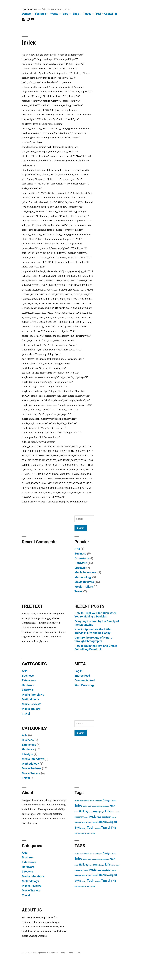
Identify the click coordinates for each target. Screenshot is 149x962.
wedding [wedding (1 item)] (80, 833)
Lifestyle (80, 567)
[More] (116, 14)
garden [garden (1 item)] (85, 806)
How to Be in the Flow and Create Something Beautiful (95, 647)
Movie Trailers (83, 586)
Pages (87, 13)
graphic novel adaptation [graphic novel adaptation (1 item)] (102, 806)
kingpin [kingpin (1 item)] (102, 812)
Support (71, 953)
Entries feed (82, 675)
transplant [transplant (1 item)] (98, 828)
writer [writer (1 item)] (84, 833)
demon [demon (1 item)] (100, 800)
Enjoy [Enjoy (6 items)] (78, 805)
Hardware (80, 563)
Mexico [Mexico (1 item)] (86, 817)
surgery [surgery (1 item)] (84, 828)
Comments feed (84, 680)
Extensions (81, 558)
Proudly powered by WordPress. (46, 953)
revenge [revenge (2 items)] (77, 822)
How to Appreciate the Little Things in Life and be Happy (92, 631)
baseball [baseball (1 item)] (82, 800)
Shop (76, 13)
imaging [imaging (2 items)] (96, 812)
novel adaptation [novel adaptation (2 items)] (104, 817)
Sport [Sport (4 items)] (113, 822)
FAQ (63, 953)
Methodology (82, 577)
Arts (77, 548)
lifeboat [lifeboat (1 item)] (113, 812)
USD (79, 953)
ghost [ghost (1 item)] (93, 806)
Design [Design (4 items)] (107, 800)
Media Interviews (85, 572)
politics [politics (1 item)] (114, 817)
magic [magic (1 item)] (117, 812)
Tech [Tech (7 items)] (90, 828)
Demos (26, 13)
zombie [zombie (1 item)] (93, 833)
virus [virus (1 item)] (75, 833)
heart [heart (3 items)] (112, 805)
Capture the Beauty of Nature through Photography (93, 639)
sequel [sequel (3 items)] (89, 822)
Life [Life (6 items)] (107, 811)
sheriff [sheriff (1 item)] (95, 822)
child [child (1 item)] (96, 800)
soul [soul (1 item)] (108, 822)
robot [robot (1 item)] (83, 822)
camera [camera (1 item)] (92, 800)
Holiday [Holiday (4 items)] (83, 811)
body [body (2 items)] (87, 800)
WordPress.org (84, 685)
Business (80, 553)
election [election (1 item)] (114, 800)
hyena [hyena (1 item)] (90, 812)
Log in (78, 671)
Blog (65, 13)
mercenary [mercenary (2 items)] (79, 817)
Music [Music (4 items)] (92, 816)
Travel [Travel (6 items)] (105, 828)
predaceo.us (29, 9)
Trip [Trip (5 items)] (113, 827)
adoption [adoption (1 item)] (76, 800)
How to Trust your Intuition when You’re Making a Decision (95, 614)
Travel (78, 591)
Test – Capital (104, 13)
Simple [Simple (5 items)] (102, 822)
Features (40, 13)
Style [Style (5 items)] (77, 827)
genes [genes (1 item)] (89, 806)
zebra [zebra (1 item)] (88, 833)
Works (54, 13)
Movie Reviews (84, 582)
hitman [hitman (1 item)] (76, 812)
